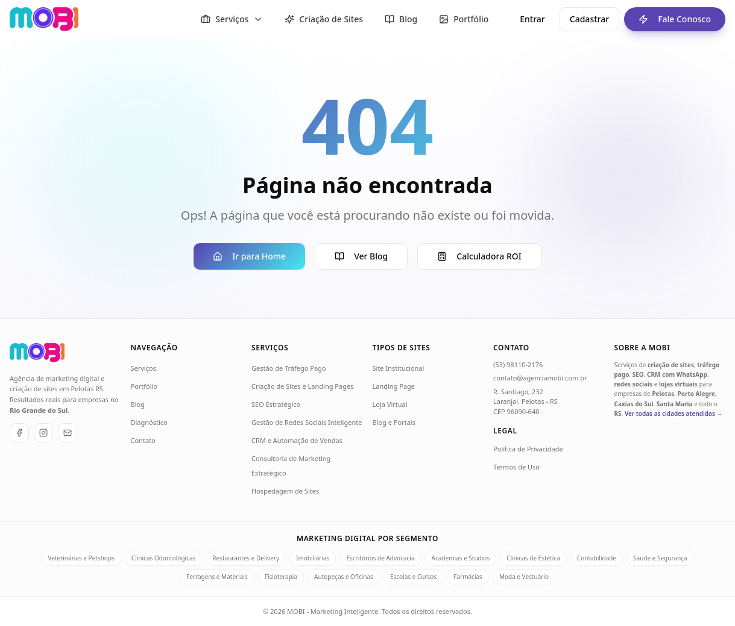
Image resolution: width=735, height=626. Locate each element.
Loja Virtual (390, 404)
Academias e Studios (461, 558)
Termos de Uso (516, 466)
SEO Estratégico (275, 404)
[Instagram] (43, 432)
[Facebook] (19, 432)
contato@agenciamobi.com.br (540, 377)
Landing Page (394, 386)
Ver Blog (361, 256)
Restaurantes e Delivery (245, 558)
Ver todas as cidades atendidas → (674, 413)
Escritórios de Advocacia (380, 558)
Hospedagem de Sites (285, 490)
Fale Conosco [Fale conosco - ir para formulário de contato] (667, 19)
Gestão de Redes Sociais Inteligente (306, 422)
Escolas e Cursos (413, 576)
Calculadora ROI (479, 256)
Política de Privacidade (528, 448)
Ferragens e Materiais (217, 576)
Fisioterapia (281, 576)
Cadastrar (589, 19)
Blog (138, 404)
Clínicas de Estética (533, 558)
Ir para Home (249, 256)
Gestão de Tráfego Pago (288, 368)
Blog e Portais (394, 422)
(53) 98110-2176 (518, 364)
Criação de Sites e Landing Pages (302, 386)
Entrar (532, 19)
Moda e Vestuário (524, 576)
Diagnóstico (149, 422)
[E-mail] (67, 432)
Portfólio (144, 386)
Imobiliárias (312, 558)
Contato (143, 440)
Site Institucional (398, 368)
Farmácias (467, 576)
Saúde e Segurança (660, 558)
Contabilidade (596, 558)
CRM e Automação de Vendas (296, 440)
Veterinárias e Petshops (81, 558)
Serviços (143, 368)
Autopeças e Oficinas (343, 576)
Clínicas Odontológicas (163, 558)
